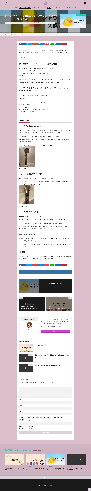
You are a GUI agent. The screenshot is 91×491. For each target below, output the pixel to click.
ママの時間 (14, 7)
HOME (7, 34)
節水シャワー (46, 22)
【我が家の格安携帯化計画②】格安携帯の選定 (47, 365)
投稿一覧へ (55, 331)
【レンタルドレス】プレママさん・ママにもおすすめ (76, 468)
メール (21, 405)
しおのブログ (50, 485)
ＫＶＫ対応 (41, 22)
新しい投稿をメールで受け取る (26, 428)
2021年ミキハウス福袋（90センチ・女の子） (35, 468)
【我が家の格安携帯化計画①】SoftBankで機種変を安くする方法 (52, 356)
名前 (20, 399)
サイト (20, 411)
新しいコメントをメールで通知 (26, 426)
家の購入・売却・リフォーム (38, 7)
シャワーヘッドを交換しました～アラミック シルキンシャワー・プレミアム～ (37, 34)
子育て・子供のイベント (24, 7)
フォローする (55, 285)
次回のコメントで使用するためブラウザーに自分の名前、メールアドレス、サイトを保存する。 (41, 417)
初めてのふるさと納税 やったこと (44, 345)
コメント (21, 385)
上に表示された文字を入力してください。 (28, 420)
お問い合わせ (75, 7)
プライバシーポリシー (58, 7)
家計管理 (49, 7)
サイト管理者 (67, 7)
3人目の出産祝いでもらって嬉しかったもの (14, 468)
